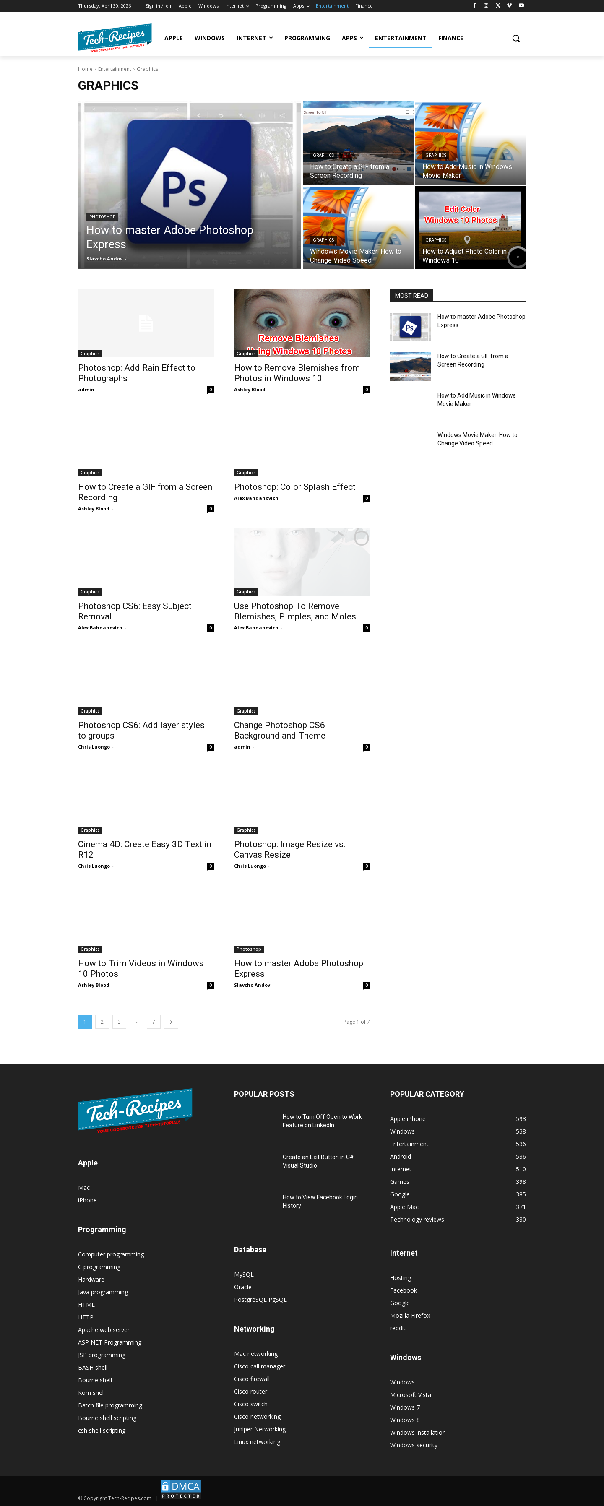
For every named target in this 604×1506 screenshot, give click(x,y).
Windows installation (418, 1432)
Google (400, 1303)
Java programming (103, 1292)
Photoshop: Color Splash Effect (295, 487)
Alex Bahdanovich (256, 498)
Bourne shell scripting (107, 1418)
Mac (84, 1187)
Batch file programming (110, 1405)
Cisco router (250, 1391)
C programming (99, 1267)
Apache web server (104, 1330)
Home (85, 69)
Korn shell (91, 1393)
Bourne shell (95, 1380)
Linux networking (257, 1442)
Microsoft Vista (410, 1395)
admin (86, 389)
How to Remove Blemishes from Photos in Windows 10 (297, 373)
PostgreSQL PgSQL (260, 1299)
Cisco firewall (252, 1379)
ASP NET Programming (109, 1342)
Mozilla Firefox (410, 1315)
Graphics (323, 155)
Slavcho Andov (252, 985)
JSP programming (101, 1355)
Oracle (243, 1287)
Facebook (403, 1290)
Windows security (413, 1445)
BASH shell (92, 1367)
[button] (516, 38)
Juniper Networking (260, 1429)
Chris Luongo (94, 747)
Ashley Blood (250, 389)
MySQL (244, 1274)
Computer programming (111, 1254)
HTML (86, 1304)
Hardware (91, 1279)
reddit (398, 1328)
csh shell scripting (101, 1430)
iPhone (87, 1200)
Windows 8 (405, 1420)
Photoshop (102, 217)
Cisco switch (251, 1404)
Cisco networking (257, 1416)
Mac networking (256, 1354)
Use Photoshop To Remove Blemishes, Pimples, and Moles (295, 611)
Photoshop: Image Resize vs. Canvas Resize (290, 849)
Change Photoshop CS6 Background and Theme (279, 730)
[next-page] (171, 1022)
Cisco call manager (259, 1366)
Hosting (400, 1278)
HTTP (86, 1317)
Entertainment (114, 69)
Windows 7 (405, 1407)
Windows (402, 1382)
